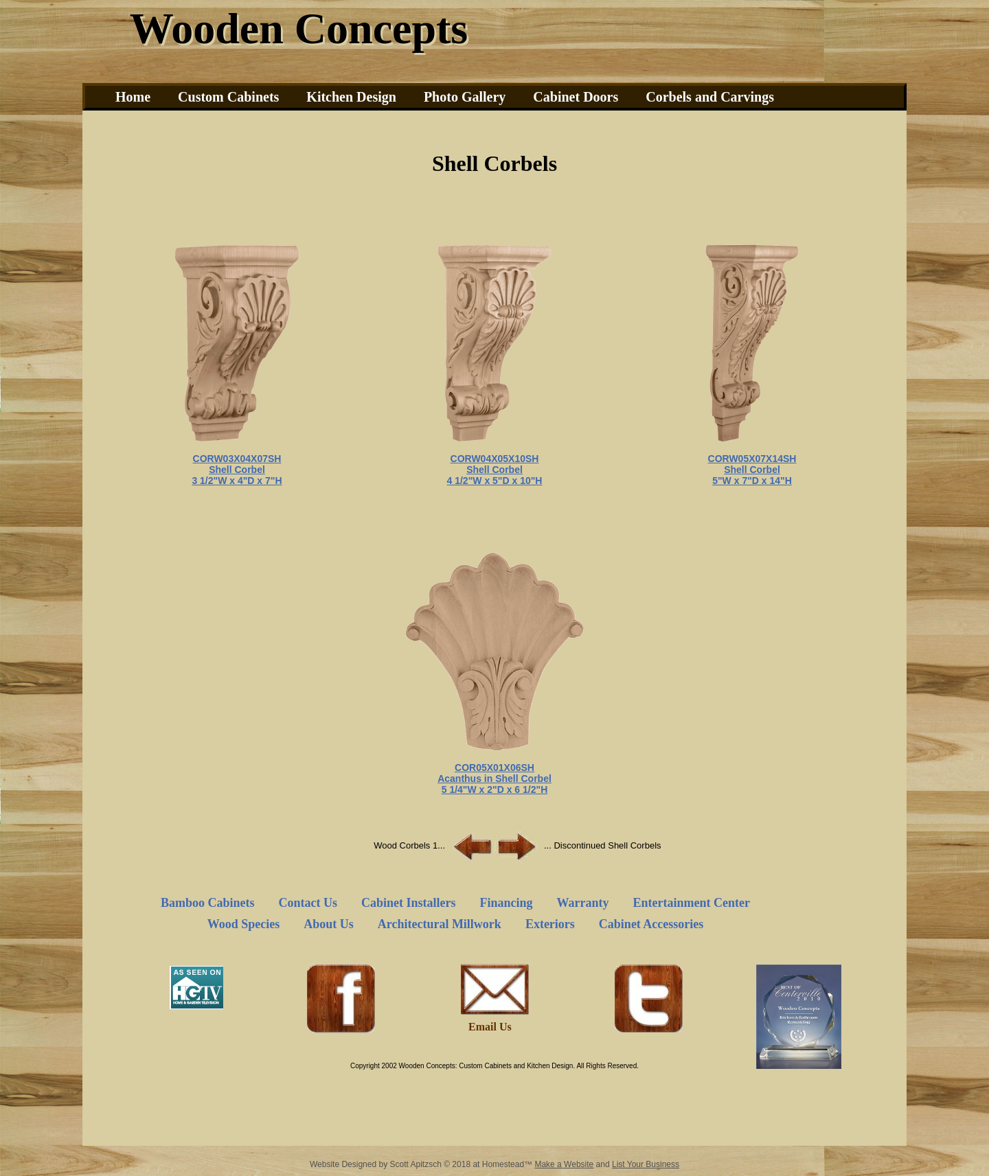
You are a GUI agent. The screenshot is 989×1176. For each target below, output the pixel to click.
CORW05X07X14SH (752, 458)
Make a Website (563, 1164)
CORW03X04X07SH (237, 458)
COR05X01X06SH (494, 767)
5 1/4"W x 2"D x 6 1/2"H (495, 789)
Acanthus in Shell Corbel (494, 778)
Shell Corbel (237, 469)
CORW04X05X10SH (495, 458)
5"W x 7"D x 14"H (752, 480)
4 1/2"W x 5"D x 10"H (495, 480)
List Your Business (645, 1164)
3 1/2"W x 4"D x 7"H (237, 480)
